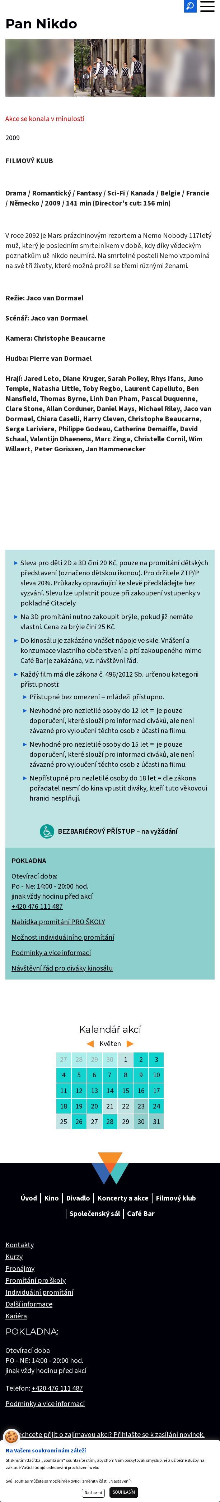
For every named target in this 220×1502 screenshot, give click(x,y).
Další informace (28, 1304)
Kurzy (14, 1257)
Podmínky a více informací (51, 953)
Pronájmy (19, 1269)
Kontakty (19, 1245)
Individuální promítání (39, 1292)
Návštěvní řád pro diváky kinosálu (62, 968)
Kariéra (16, 1316)
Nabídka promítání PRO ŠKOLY (58, 922)
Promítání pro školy (35, 1281)
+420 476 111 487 (37, 907)
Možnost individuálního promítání (62, 937)
